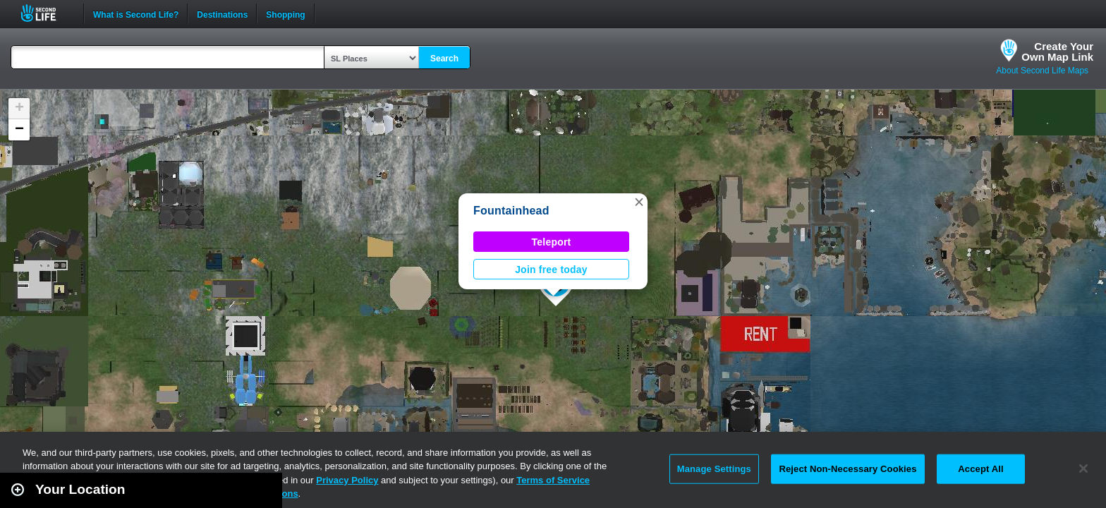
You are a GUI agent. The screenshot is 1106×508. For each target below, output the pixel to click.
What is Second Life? (135, 13)
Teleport (551, 242)
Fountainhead (511, 211)
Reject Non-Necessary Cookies (847, 469)
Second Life (46, 13)
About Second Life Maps (1042, 70)
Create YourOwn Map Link (1057, 51)
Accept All (980, 469)
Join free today (551, 269)
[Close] (1083, 468)
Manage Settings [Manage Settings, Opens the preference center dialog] (714, 469)
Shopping (285, 13)
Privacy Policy (347, 480)
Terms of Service (553, 480)
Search (444, 59)
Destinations (222, 13)
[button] (639, 201)
